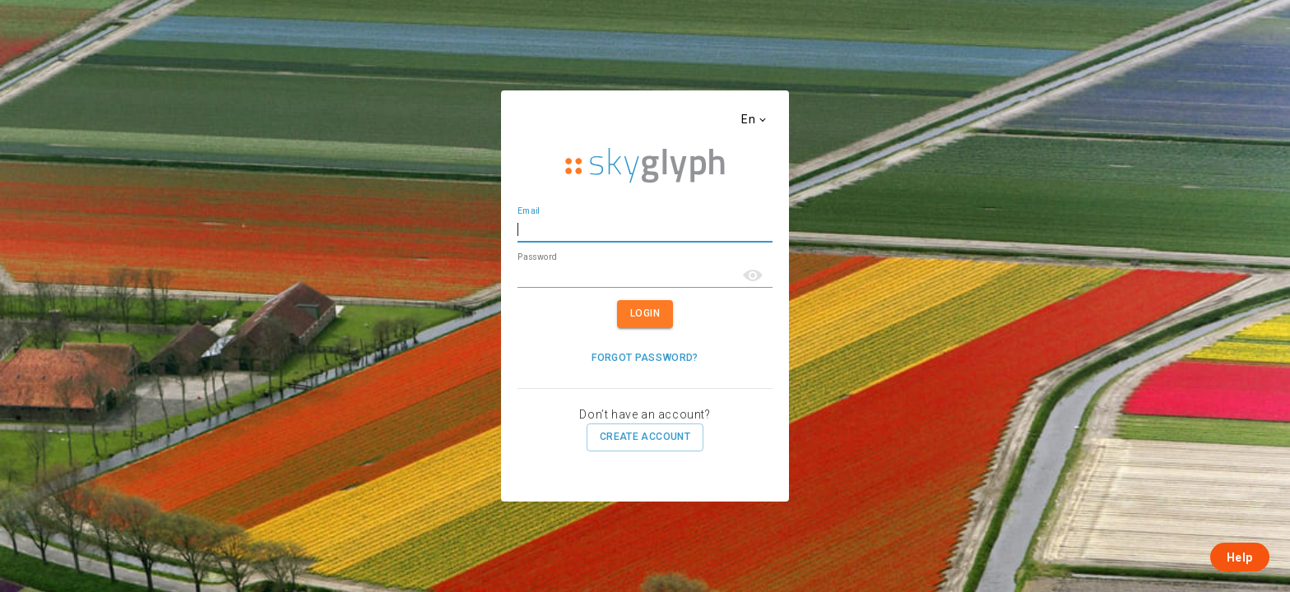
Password (537, 256)
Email (528, 210)
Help (1240, 557)
